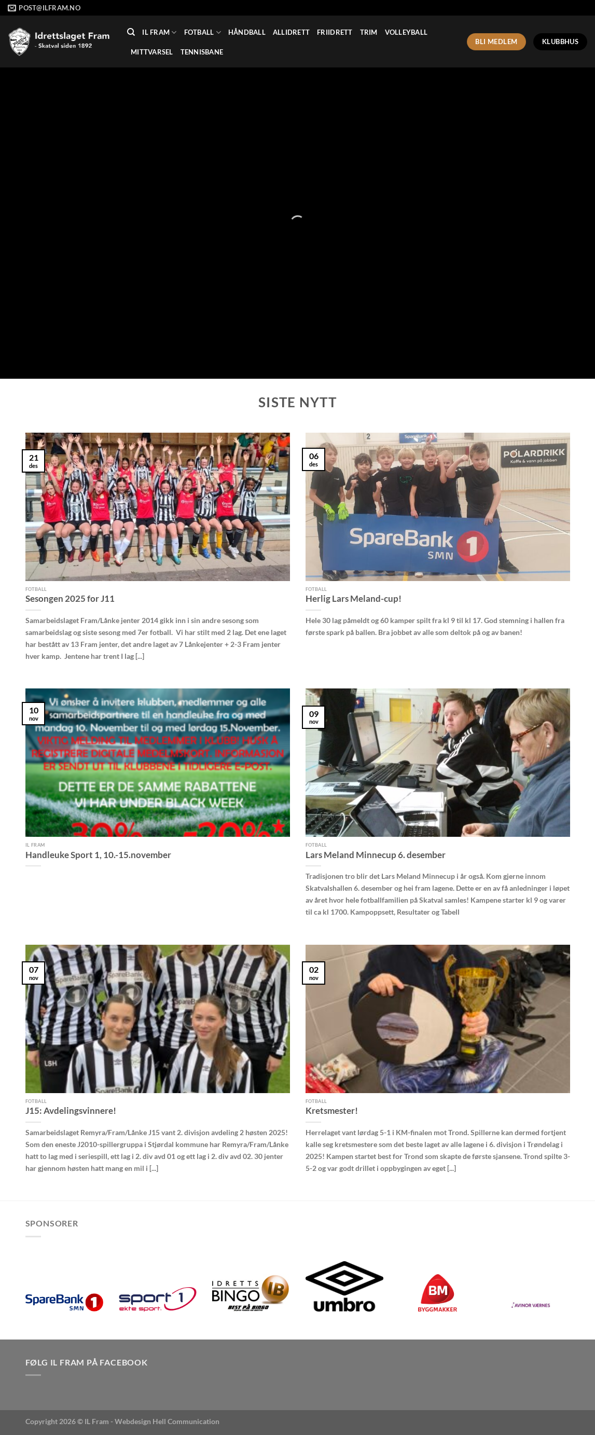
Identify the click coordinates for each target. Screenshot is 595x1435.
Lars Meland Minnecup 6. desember (376, 855)
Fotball (202, 32)
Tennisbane (202, 52)
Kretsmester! (332, 1111)
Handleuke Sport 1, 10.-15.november (98, 855)
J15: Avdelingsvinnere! (70, 1111)
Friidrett (334, 32)
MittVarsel (152, 52)
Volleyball (406, 32)
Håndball (247, 32)
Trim (369, 32)
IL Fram (159, 32)
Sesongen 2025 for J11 (70, 599)
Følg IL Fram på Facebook (86, 1362)
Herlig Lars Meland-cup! (354, 599)
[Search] (131, 32)
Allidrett (291, 32)
